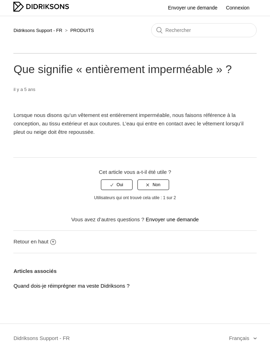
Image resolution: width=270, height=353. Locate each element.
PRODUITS (82, 30)
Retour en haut (34, 241)
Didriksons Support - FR (37, 30)
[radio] (117, 184)
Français (240, 338)
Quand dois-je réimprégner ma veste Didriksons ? (71, 286)
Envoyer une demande (193, 8)
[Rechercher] (204, 30)
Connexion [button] (238, 8)
